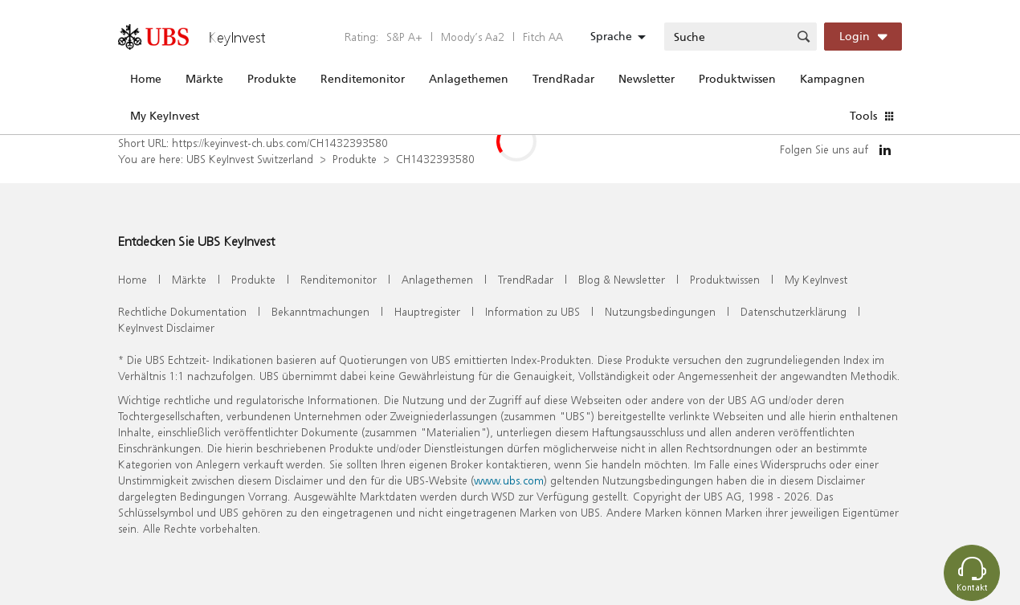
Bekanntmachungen (320, 311)
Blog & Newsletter (621, 279)
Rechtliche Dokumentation (182, 311)
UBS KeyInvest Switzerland (249, 158)
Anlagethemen (468, 79)
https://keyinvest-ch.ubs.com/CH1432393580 (280, 142)
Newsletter (646, 79)
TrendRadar (563, 79)
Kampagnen (832, 79)
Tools (863, 115)
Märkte (204, 79)
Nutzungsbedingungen (660, 311)
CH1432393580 (435, 158)
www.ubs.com (509, 480)
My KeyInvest (164, 115)
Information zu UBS (532, 311)
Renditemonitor (362, 79)
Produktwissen (737, 79)
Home (145, 79)
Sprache (611, 36)
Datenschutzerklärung (794, 311)
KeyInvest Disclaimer (166, 327)
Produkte (271, 79)
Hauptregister (427, 311)
